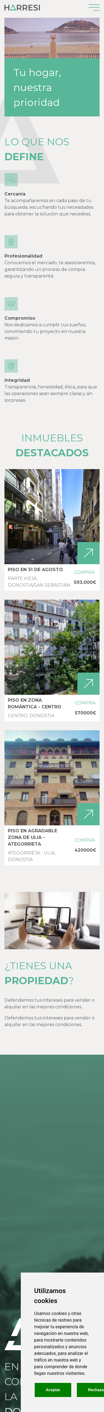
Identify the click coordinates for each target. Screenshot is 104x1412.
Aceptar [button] (53, 1390)
